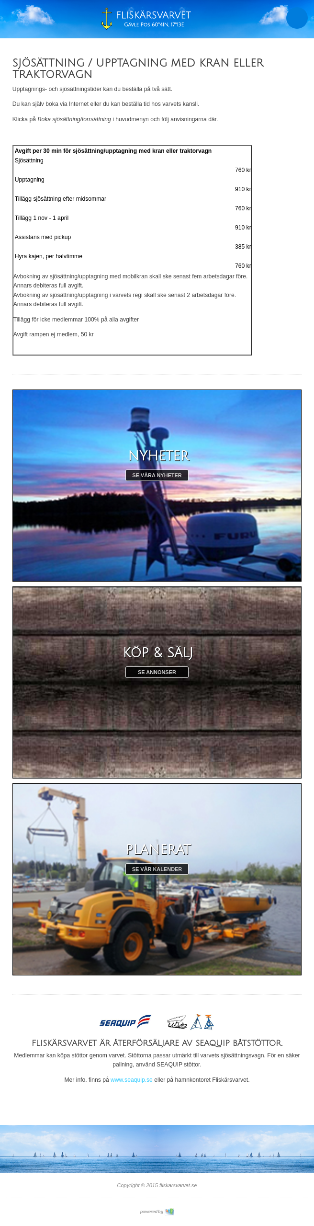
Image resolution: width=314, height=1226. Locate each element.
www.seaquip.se (132, 1080)
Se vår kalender (157, 869)
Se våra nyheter (157, 475)
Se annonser (157, 672)
